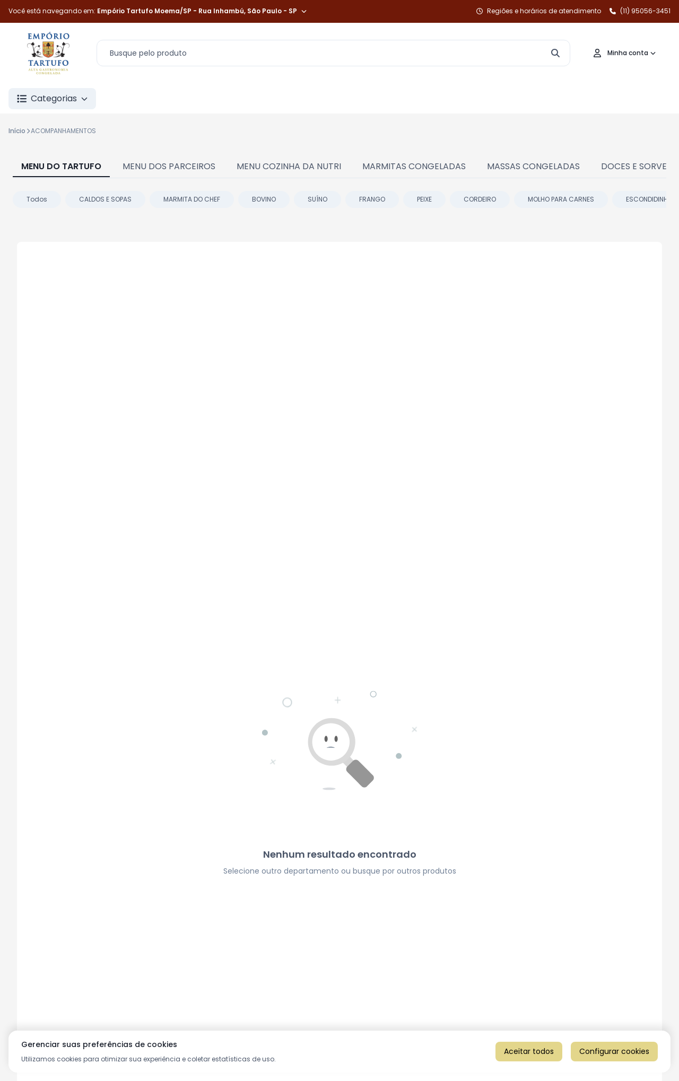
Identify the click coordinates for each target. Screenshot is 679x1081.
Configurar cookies (614, 1051)
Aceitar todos (529, 1051)
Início (16, 130)
